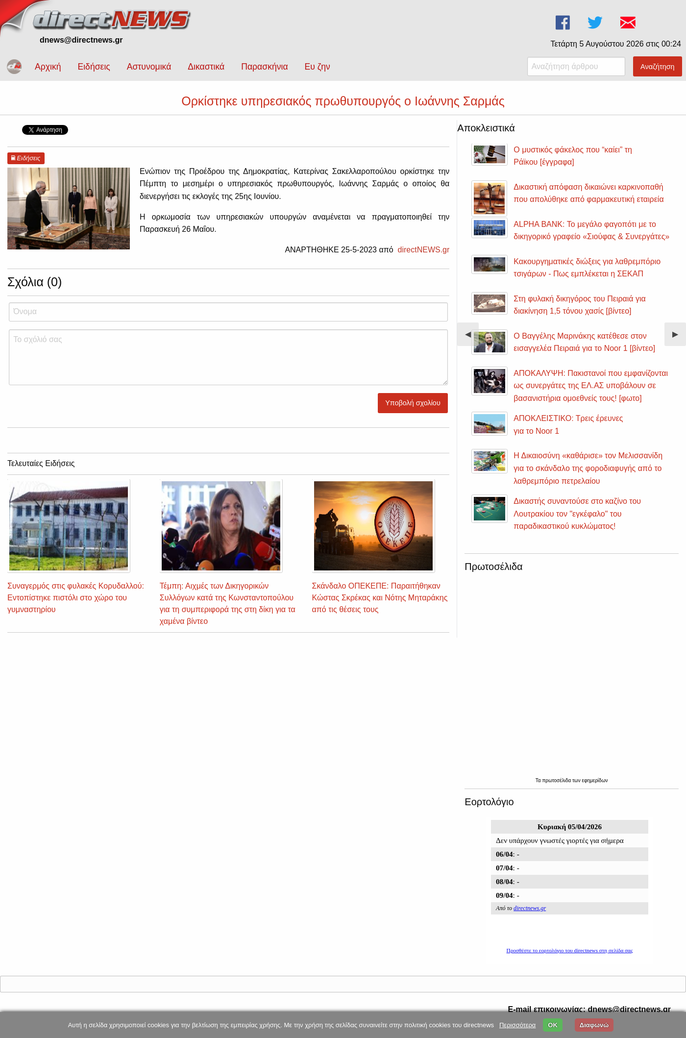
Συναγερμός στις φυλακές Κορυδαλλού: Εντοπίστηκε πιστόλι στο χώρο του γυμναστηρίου (75, 598)
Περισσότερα (517, 1025)
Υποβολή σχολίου (413, 403)
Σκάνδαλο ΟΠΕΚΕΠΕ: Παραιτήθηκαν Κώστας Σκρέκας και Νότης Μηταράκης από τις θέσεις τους (380, 598)
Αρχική (48, 67)
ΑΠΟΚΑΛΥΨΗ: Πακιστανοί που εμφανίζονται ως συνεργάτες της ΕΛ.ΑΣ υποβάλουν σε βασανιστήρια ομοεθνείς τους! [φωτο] (591, 385)
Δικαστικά (206, 67)
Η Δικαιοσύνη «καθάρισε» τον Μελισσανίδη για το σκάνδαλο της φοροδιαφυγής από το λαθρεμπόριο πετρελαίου (588, 468)
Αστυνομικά (149, 67)
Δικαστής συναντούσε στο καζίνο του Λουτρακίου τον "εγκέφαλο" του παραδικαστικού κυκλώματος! (577, 513)
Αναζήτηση (657, 67)
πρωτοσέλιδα (557, 780)
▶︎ (679, 338)
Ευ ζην (317, 67)
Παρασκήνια (264, 67)
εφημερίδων (595, 780)
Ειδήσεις (93, 67)
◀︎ (472, 338)
